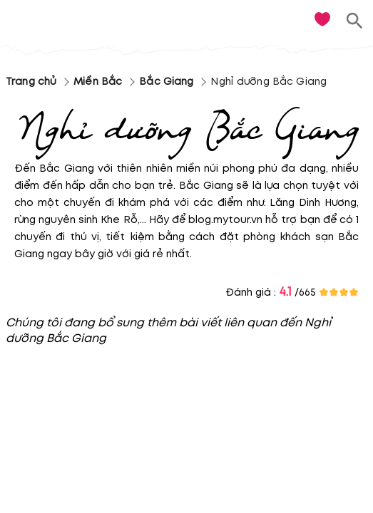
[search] (355, 21)
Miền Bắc (97, 82)
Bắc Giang (166, 82)
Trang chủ (31, 82)
